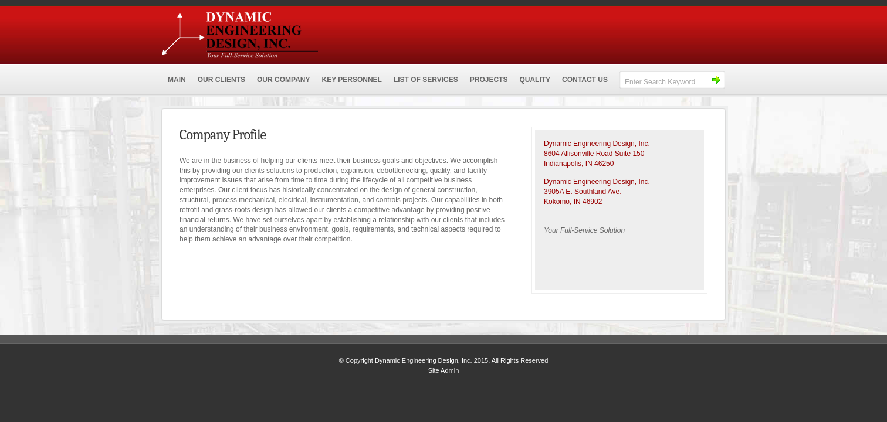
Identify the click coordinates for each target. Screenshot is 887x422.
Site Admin (443, 370)
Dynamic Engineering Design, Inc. (323, 32)
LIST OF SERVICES (426, 80)
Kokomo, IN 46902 (573, 202)
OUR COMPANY (283, 80)
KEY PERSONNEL (351, 80)
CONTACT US (585, 80)
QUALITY (534, 80)
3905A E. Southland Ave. (583, 192)
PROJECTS (489, 80)
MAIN (177, 80)
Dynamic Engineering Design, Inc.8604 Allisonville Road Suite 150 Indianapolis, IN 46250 (597, 153)
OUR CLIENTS (221, 80)
